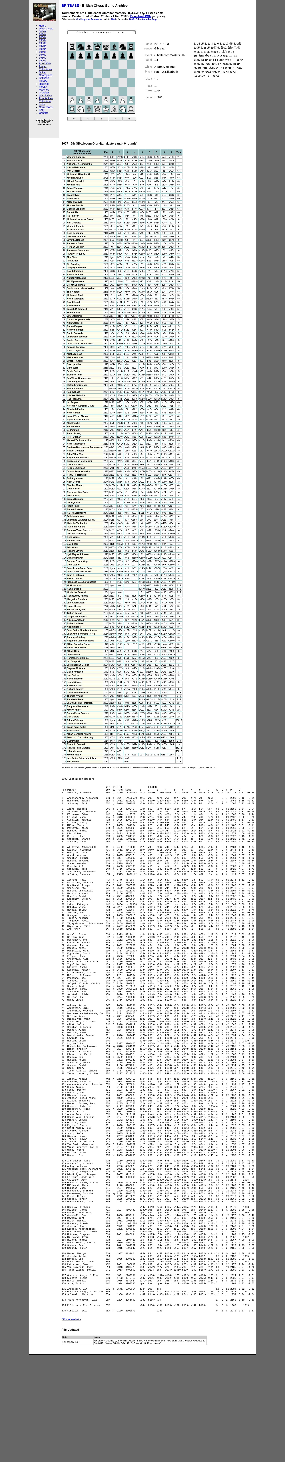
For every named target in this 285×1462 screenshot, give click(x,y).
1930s (42, 57)
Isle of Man (45, 95)
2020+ (42, 31)
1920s (42, 60)
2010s (42, 34)
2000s (42, 37)
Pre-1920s (45, 63)
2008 (131, 19)
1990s (42, 40)
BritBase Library (44, 79)
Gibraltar (44, 92)
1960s (42, 48)
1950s (42, 51)
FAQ (41, 110)
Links (42, 104)
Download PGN (140, 16)
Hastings (44, 83)
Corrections (46, 107)
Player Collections (45, 68)
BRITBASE (70, 5)
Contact (43, 112)
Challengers (82, 19)
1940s (42, 54)
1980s (42, 43)
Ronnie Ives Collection (46, 100)
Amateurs (96, 19)
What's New (46, 28)
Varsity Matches (44, 88)
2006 (113, 19)
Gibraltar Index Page (146, 19)
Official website (71, 1426)
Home (42, 25)
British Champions (45, 74)
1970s (42, 46)
